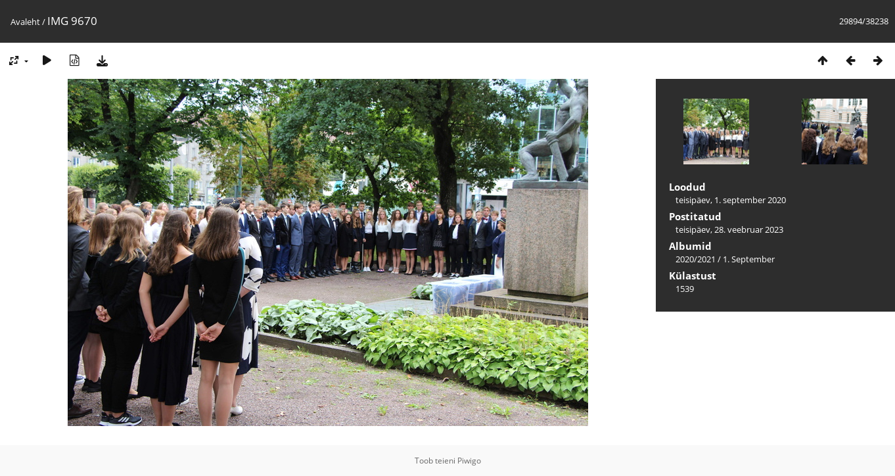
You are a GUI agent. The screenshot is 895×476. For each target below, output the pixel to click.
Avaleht (25, 22)
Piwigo (469, 460)
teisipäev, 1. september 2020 (731, 200)
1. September (749, 259)
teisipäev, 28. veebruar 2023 (729, 229)
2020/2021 (696, 259)
